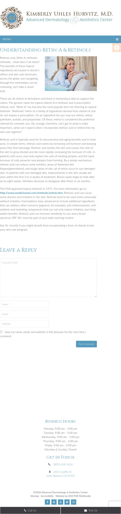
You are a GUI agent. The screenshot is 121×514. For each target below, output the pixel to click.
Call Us (30, 510)
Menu (6, 39)
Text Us (90, 510)
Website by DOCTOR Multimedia (73, 495)
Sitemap (34, 495)
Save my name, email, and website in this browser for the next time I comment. (43, 334)
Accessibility (47, 495)
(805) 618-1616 (63, 464)
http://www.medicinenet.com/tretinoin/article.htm (31, 192)
